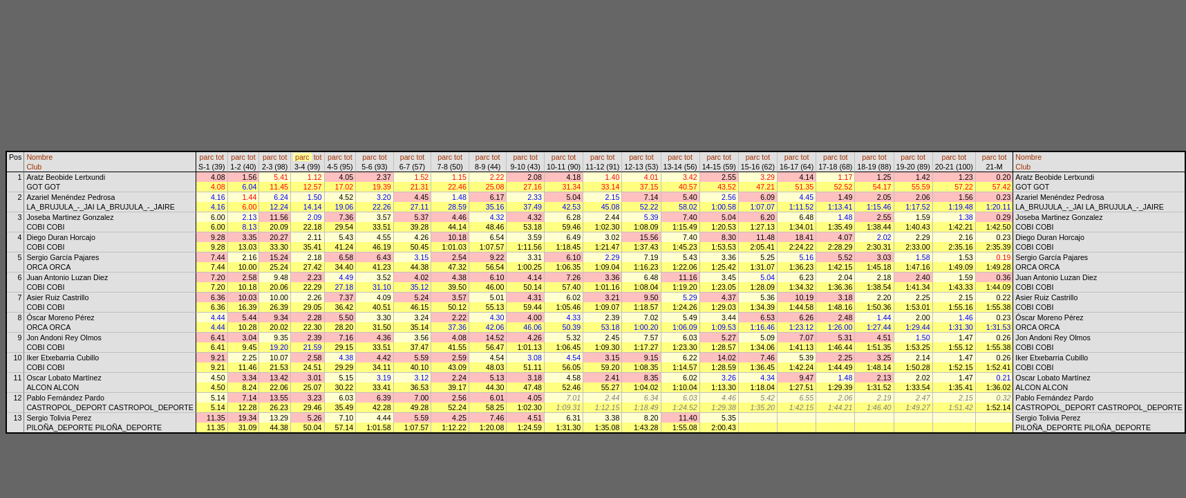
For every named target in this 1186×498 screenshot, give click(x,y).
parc (207, 157)
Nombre (39, 157)
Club (33, 167)
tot (220, 157)
